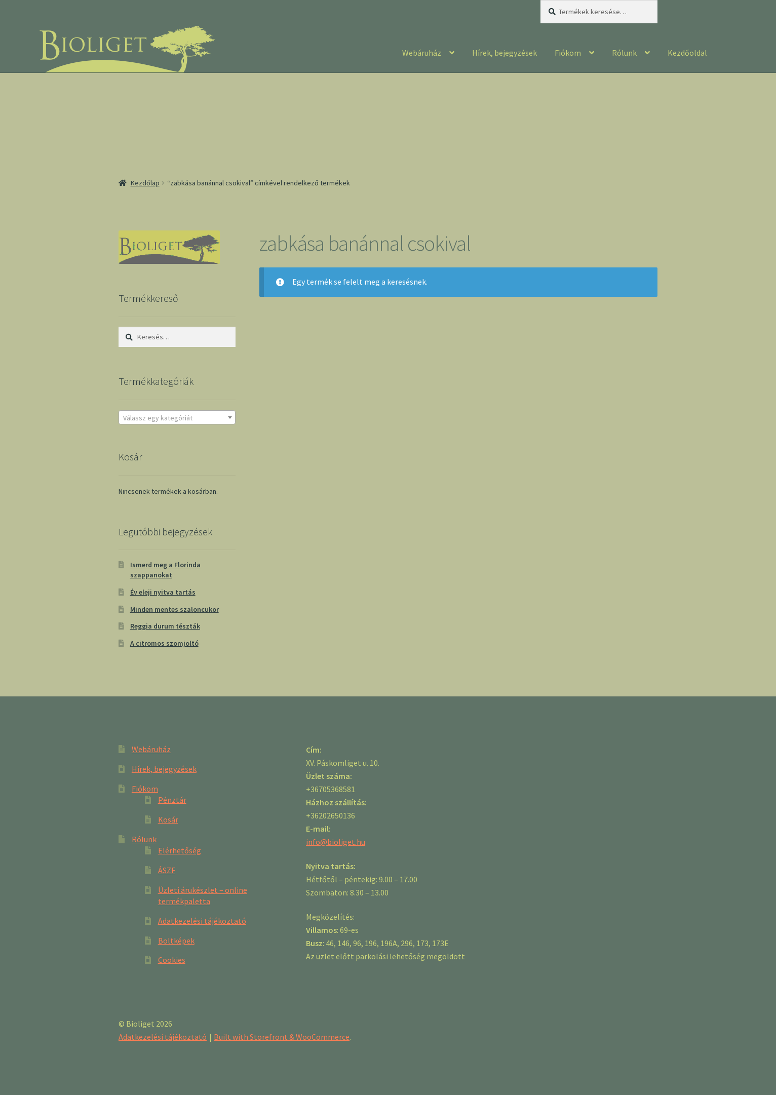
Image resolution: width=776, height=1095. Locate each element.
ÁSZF (166, 870)
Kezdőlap (145, 182)
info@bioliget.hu (335, 842)
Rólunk (624, 53)
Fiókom (568, 53)
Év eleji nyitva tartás (163, 592)
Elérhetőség (179, 850)
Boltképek (176, 940)
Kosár (168, 819)
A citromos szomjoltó (164, 643)
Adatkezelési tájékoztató (202, 921)
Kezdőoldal (687, 53)
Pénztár (172, 800)
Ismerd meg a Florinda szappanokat (165, 569)
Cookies (171, 960)
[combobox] (177, 417)
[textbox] (177, 418)
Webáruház (421, 53)
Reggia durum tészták (165, 626)
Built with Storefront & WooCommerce (282, 1037)
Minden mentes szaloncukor (174, 609)
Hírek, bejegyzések (504, 53)
